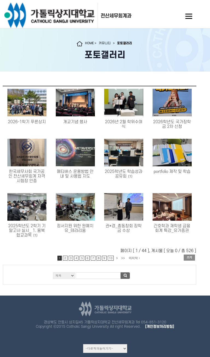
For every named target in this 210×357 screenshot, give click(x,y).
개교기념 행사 (75, 122)
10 (111, 258)
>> (123, 258)
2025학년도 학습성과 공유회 (123, 174)
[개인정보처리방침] (159, 326)
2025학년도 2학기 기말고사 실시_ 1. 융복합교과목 (27, 231)
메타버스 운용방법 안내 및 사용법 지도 (75, 174)
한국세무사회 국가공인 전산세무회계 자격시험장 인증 (26, 176)
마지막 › (134, 258)
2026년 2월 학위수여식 (123, 124)
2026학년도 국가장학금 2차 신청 (172, 124)
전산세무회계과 (116, 16)
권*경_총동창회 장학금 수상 (124, 228)
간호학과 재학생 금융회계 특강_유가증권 (172, 228)
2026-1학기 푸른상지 (27, 122)
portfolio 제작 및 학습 (172, 171)
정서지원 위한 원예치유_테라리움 (75, 228)
